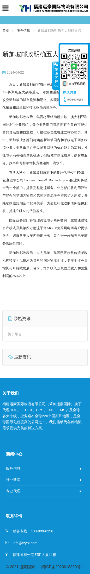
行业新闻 (13, 480)
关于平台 (14, 334)
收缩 (55, 75)
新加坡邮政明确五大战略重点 (43, 54)
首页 (5, 30)
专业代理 (13, 491)
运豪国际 (27, 567)
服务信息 (23, 30)
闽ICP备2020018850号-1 (62, 567)
